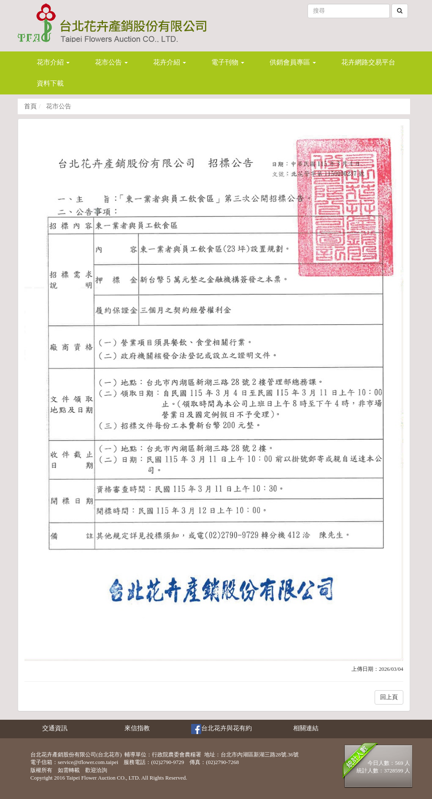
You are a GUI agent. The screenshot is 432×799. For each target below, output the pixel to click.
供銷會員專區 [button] (293, 62)
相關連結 (306, 728)
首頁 (30, 106)
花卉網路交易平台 (368, 62)
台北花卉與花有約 (221, 729)
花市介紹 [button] (53, 62)
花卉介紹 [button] (169, 62)
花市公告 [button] (111, 62)
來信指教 (137, 728)
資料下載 (50, 83)
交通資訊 (55, 728)
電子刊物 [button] (227, 62)
